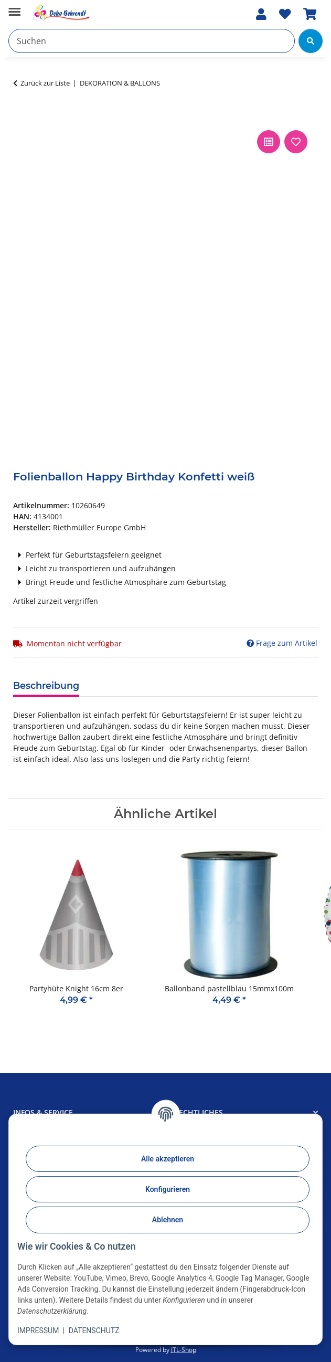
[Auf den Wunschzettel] (295, 141)
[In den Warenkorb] (21, 116)
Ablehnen (167, 1220)
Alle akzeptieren (167, 1159)
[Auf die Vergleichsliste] (268, 141)
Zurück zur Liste (45, 83)
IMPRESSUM (38, 1330)
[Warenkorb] (310, 14)
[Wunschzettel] (285, 14)
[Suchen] (151, 41)
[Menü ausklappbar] (14, 7)
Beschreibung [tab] (46, 685)
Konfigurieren (167, 1189)
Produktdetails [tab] (128, 685)
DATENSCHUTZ (94, 1330)
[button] (261, 14)
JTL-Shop (183, 1349)
